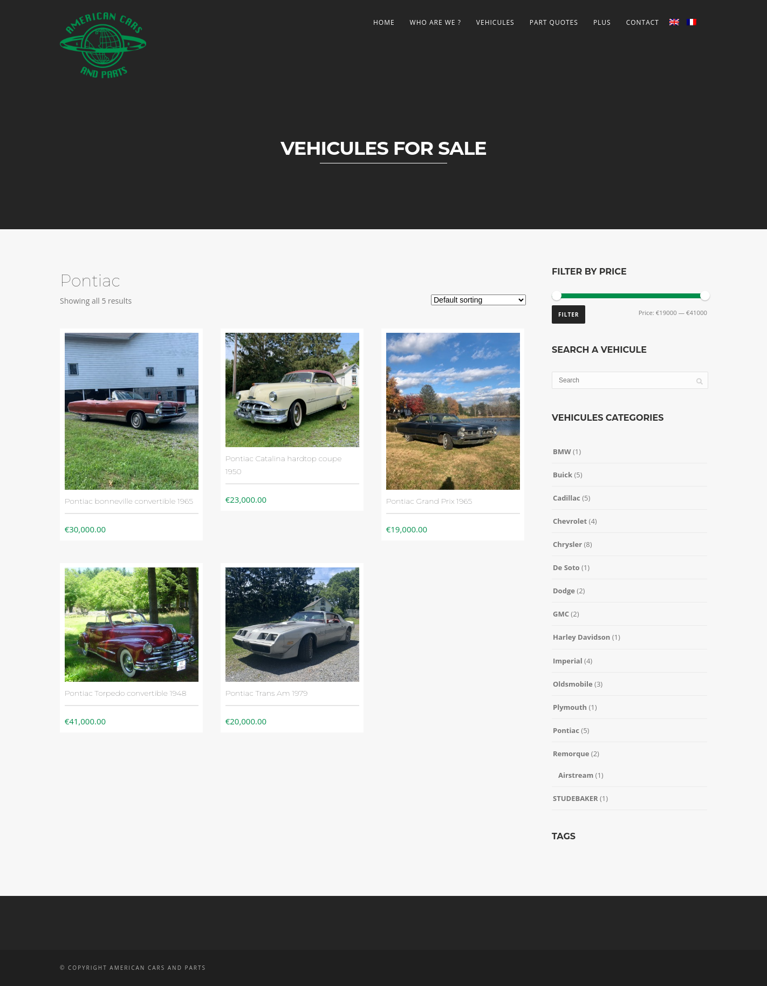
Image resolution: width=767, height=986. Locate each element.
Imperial (568, 661)
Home (384, 22)
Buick (562, 475)
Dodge (564, 590)
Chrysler (567, 544)
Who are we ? (435, 22)
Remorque (571, 753)
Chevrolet (570, 521)
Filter (568, 314)
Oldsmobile (573, 684)
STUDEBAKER (575, 798)
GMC (561, 614)
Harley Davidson (581, 637)
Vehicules (495, 22)
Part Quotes (554, 22)
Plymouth (570, 707)
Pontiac (566, 730)
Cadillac (566, 498)
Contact (642, 22)
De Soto (566, 567)
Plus (602, 22)
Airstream (575, 775)
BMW (562, 451)
